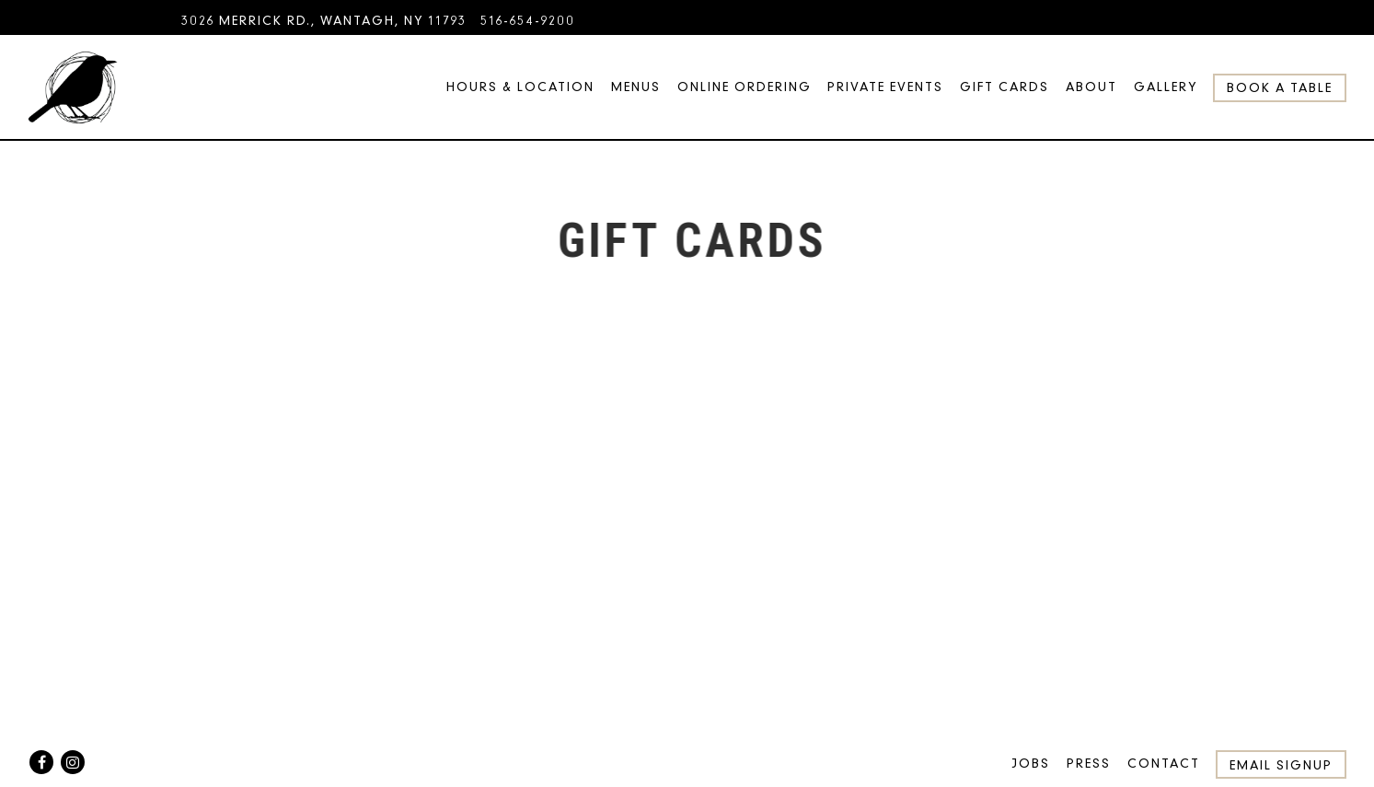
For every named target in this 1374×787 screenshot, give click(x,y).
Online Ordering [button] (744, 87)
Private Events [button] (885, 87)
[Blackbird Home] (73, 86)
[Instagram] (73, 762)
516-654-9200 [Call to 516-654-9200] (527, 21)
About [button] (1091, 87)
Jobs (1030, 763)
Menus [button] (636, 87)
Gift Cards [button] (1004, 87)
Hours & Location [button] (520, 87)
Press (1089, 763)
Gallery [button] (1165, 87)
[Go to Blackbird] (324, 20)
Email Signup (1281, 765)
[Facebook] (41, 762)
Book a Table (1280, 88)
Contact (1163, 763)
